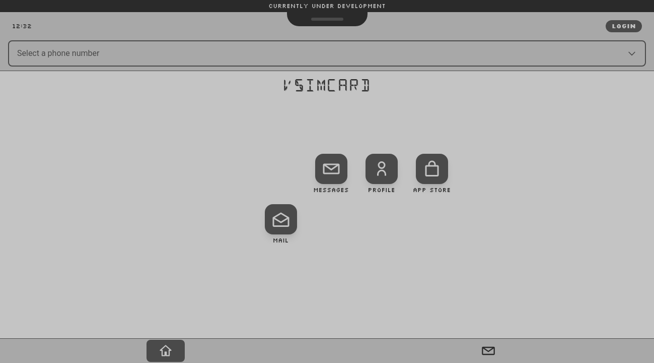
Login (624, 26)
